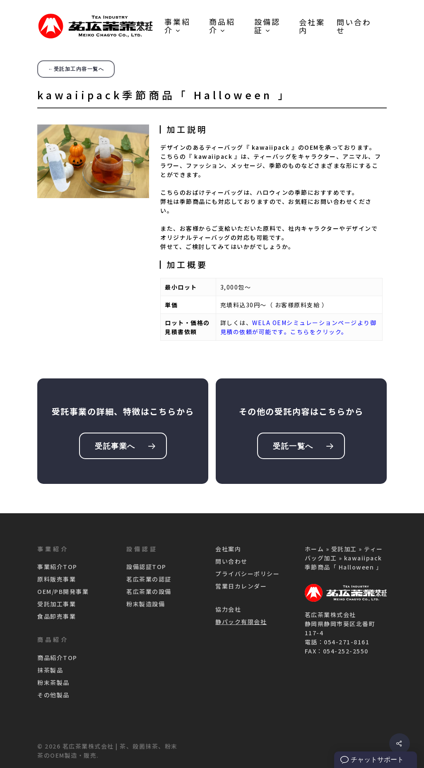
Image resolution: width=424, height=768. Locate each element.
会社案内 (228, 549)
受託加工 (344, 549)
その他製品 (53, 695)
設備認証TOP (146, 566)
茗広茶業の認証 (148, 579)
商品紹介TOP (57, 657)
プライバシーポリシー (247, 573)
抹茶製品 (50, 670)
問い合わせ (231, 561)
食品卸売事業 (56, 616)
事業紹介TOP (57, 566)
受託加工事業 (56, 604)
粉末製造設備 (145, 604)
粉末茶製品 (53, 682)
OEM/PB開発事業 (63, 591)
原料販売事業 (56, 579)
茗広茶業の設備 (148, 591)
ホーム (314, 549)
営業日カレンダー (241, 586)
